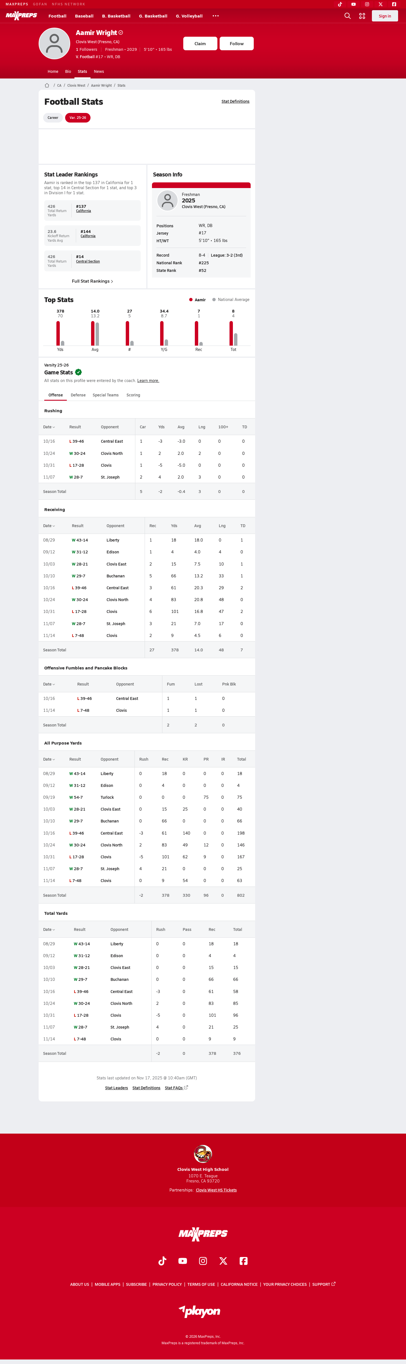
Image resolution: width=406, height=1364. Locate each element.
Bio (68, 71)
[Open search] (347, 15)
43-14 (82, 540)
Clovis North (111, 453)
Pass (186, 929)
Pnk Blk (229, 683)
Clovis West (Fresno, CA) (98, 41)
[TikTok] (340, 4)
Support (324, 1284)
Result (75, 426)
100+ (223, 426)
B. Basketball (116, 15)
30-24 (79, 453)
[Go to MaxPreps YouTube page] (182, 1261)
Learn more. (148, 380)
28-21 (82, 564)
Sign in (385, 16)
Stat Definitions (236, 101)
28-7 (78, 477)
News (99, 71)
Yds (161, 426)
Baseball (84, 15)
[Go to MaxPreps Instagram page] (203, 1261)
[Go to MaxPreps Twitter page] (223, 1261)
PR (206, 758)
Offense (55, 395)
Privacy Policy (167, 1284)
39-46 (78, 441)
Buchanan (116, 576)
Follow (237, 43)
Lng (201, 426)
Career (53, 117)
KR (185, 758)
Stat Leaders (116, 1087)
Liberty (113, 540)
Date (49, 426)
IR (223, 758)
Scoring (133, 395)
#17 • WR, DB (98, 56)
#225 (204, 262)
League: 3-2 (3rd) (227, 254)
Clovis (106, 465)
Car (142, 426)
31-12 (82, 552)
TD (244, 426)
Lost (198, 683)
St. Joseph (110, 477)
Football (57, 15)
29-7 (80, 576)
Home (53, 71)
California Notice (239, 1284)
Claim (200, 43)
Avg (180, 426)
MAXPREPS (17, 4)
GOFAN (40, 4)
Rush (143, 758)
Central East (112, 441)
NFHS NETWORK (68, 4)
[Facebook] (394, 4)
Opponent (109, 426)
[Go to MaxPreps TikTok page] (162, 1261)
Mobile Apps (107, 1284)
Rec (152, 525)
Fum (171, 683)
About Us (79, 1284)
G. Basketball (153, 15)
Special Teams (106, 395)
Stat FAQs (177, 1087)
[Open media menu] (362, 15)
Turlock (107, 797)
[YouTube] (353, 4)
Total (241, 758)
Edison (113, 552)
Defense (77, 395)
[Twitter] (380, 4)
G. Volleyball (189, 15)
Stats (82, 71)
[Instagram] (367, 4)
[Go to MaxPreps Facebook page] (243, 1261)
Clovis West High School (203, 1158)
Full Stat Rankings (92, 280)
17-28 (78, 465)
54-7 (78, 797)
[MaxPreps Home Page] (47, 85)
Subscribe (136, 1284)
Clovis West (76, 85)
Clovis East (116, 564)
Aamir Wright (99, 32)
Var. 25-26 (78, 117)
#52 (202, 270)
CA (59, 85)
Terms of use (201, 1284)
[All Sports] (215, 15)
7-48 (79, 635)
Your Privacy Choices (285, 1284)
